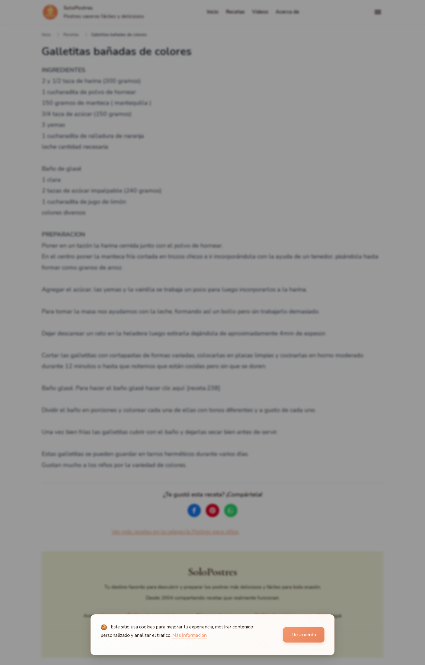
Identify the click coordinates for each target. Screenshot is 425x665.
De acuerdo (304, 635)
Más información (189, 635)
